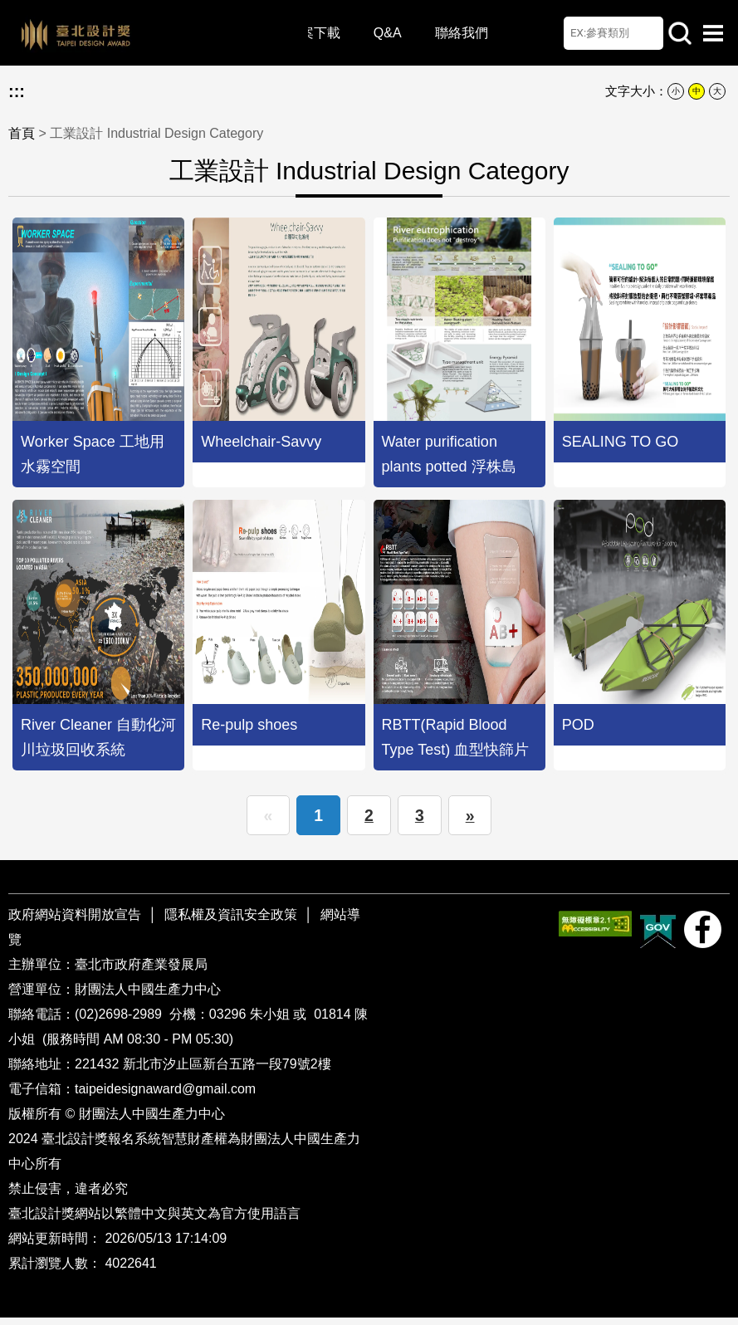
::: (16, 91)
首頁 (21, 133)
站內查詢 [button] (679, 33)
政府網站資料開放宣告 (76, 922)
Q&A (393, 33)
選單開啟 (713, 33)
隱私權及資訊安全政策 (230, 922)
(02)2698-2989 (120, 1022)
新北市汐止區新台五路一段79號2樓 (227, 1071)
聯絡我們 (466, 33)
